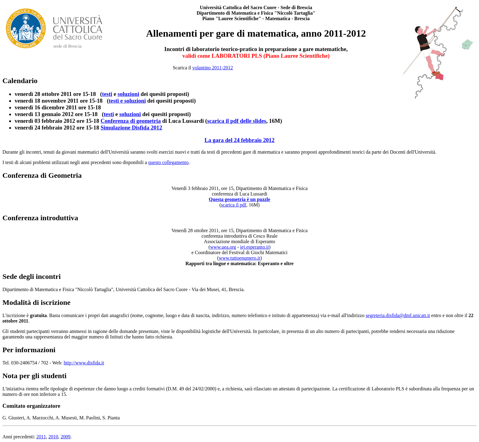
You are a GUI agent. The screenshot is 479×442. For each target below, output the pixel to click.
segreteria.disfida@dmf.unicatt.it (398, 315)
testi (107, 94)
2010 (53, 436)
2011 (41, 436)
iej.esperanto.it (254, 247)
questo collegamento (168, 162)
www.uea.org (223, 247)
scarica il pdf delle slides (236, 121)
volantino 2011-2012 (212, 67)
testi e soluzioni (127, 100)
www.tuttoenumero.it (239, 258)
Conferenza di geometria (131, 121)
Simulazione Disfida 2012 (131, 127)
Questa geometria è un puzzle (239, 199)
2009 (65, 436)
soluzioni (128, 94)
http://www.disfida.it (84, 362)
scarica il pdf (234, 204)
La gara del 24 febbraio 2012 (239, 140)
